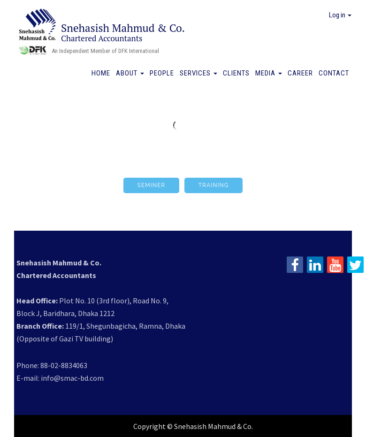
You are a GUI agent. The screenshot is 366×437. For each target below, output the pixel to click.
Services (198, 73)
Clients (236, 73)
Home (101, 73)
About (130, 73)
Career (300, 73)
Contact (334, 73)
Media (268, 73)
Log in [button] (340, 15)
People (162, 73)
